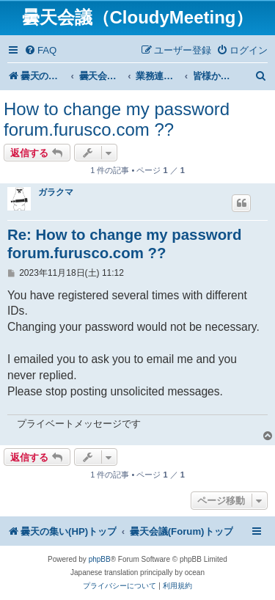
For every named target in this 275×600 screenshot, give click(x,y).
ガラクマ (55, 192)
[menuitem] (40, 50)
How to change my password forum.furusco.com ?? (117, 119)
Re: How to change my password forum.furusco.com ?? (124, 244)
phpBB (100, 559)
